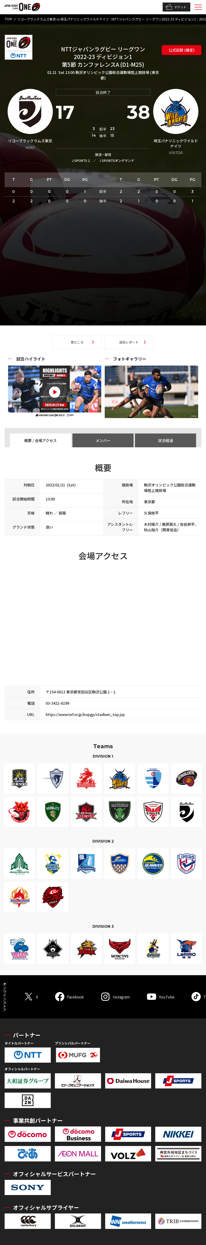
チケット (175, 7)
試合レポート (129, 342)
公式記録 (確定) (181, 50)
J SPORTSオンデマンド (116, 160)
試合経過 (165, 440)
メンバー (103, 440)
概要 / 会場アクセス (40, 440)
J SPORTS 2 (81, 160)
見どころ (77, 342)
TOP (8, 19)
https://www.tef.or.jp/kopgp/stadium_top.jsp (85, 714)
